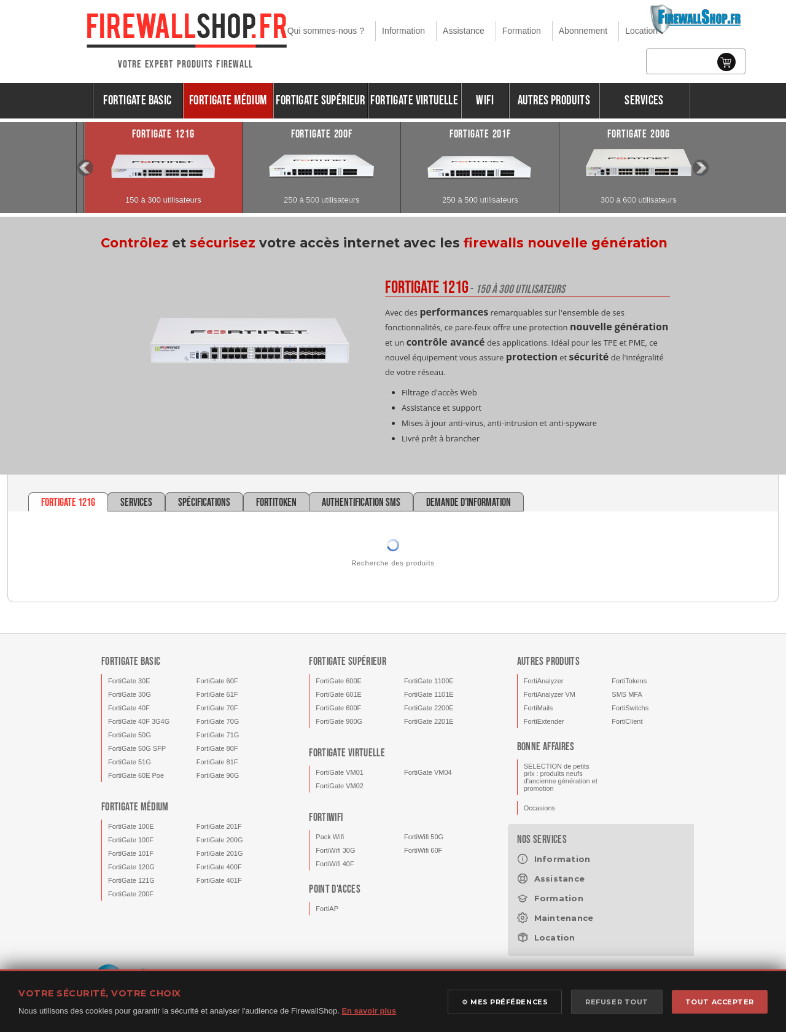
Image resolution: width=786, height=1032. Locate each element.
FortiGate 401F (219, 880)
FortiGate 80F (217, 748)
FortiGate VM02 (340, 786)
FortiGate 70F (217, 708)
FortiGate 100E (131, 826)
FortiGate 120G (131, 867)
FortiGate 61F (217, 694)
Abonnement (583, 31)
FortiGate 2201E (429, 721)
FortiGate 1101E (429, 694)
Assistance (463, 31)
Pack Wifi (330, 836)
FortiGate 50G (129, 735)
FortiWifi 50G (423, 836)
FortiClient (627, 721)
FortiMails (538, 708)
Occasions (539, 808)
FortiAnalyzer (544, 681)
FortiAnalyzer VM (549, 694)
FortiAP (327, 908)
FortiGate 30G (129, 694)
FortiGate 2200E (429, 708)
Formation (521, 31)
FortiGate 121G (131, 880)
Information (403, 31)
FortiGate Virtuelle (414, 100)
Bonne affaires (546, 746)
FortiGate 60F (217, 681)
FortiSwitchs (630, 708)
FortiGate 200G (219, 840)
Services (644, 100)
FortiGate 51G (129, 762)
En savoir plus (368, 1010)
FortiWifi (326, 817)
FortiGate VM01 (340, 772)
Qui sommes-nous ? (325, 31)
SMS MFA (627, 694)
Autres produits (554, 100)
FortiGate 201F (219, 826)
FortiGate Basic (137, 100)
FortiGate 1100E (429, 681)
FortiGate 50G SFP (137, 748)
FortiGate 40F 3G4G (138, 721)
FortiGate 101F (131, 853)
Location (641, 31)
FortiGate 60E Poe (136, 775)
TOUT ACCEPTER (719, 1002)
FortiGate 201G (219, 853)
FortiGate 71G (217, 735)
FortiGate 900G (339, 721)
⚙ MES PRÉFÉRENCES (505, 1002)
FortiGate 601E (339, 694)
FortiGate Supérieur (320, 100)
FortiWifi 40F (335, 863)
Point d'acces (334, 889)
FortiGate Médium (228, 100)
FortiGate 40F (129, 708)
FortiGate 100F (131, 840)
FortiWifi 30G (335, 850)
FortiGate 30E (129, 681)
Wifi (485, 100)
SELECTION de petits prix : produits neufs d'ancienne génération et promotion (560, 777)
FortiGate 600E (339, 681)
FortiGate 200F (131, 894)
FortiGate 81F (217, 762)
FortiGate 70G (217, 721)
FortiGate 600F (338, 708)
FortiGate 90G (217, 775)
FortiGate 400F (219, 867)
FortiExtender (544, 721)
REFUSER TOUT (616, 1002)
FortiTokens (629, 681)
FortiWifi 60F (423, 850)
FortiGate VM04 (428, 772)
